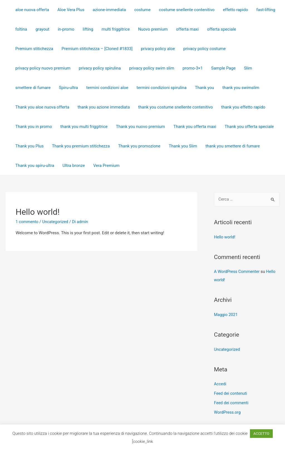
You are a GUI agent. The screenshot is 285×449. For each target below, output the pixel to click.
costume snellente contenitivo (187, 9)
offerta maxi (187, 29)
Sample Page (223, 68)
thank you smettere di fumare (232, 146)
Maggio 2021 (226, 314)
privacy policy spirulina (100, 68)
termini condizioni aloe (107, 87)
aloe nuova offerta (32, 9)
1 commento (27, 221)
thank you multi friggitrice (84, 126)
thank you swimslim (240, 87)
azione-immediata (109, 9)
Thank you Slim (183, 146)
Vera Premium (106, 165)
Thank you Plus (29, 146)
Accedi (220, 384)
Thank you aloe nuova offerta (42, 107)
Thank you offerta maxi (194, 126)
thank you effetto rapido (243, 107)
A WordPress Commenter (237, 271)
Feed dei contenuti (231, 393)
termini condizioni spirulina (161, 87)
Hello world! (38, 212)
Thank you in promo (33, 126)
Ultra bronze (74, 165)
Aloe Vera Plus (70, 9)
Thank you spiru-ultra (34, 165)
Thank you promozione (139, 146)
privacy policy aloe (158, 48)
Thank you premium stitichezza (81, 146)
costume (142, 9)
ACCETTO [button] (261, 433)
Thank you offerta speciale (249, 126)
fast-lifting (265, 9)
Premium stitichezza (34, 48)
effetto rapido (235, 9)
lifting (88, 29)
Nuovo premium (153, 29)
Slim (248, 68)
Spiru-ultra (68, 87)
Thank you (204, 87)
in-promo (66, 29)
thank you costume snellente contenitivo (175, 107)
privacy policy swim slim (151, 68)
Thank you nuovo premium (140, 126)
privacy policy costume (204, 48)
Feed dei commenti (232, 402)
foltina (21, 29)
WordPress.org (228, 412)
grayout (42, 29)
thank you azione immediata (104, 107)
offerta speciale (221, 29)
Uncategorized (56, 221)
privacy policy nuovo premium (42, 68)
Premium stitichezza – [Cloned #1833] (97, 48)
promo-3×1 (193, 68)
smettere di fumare (33, 87)
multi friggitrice (116, 29)
